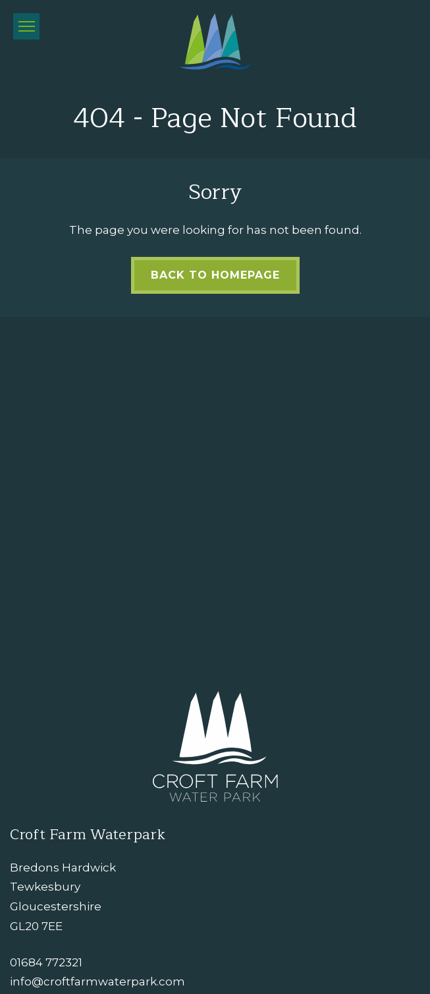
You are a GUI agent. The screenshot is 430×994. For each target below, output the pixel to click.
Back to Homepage (215, 275)
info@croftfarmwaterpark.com (97, 981)
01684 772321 (46, 962)
